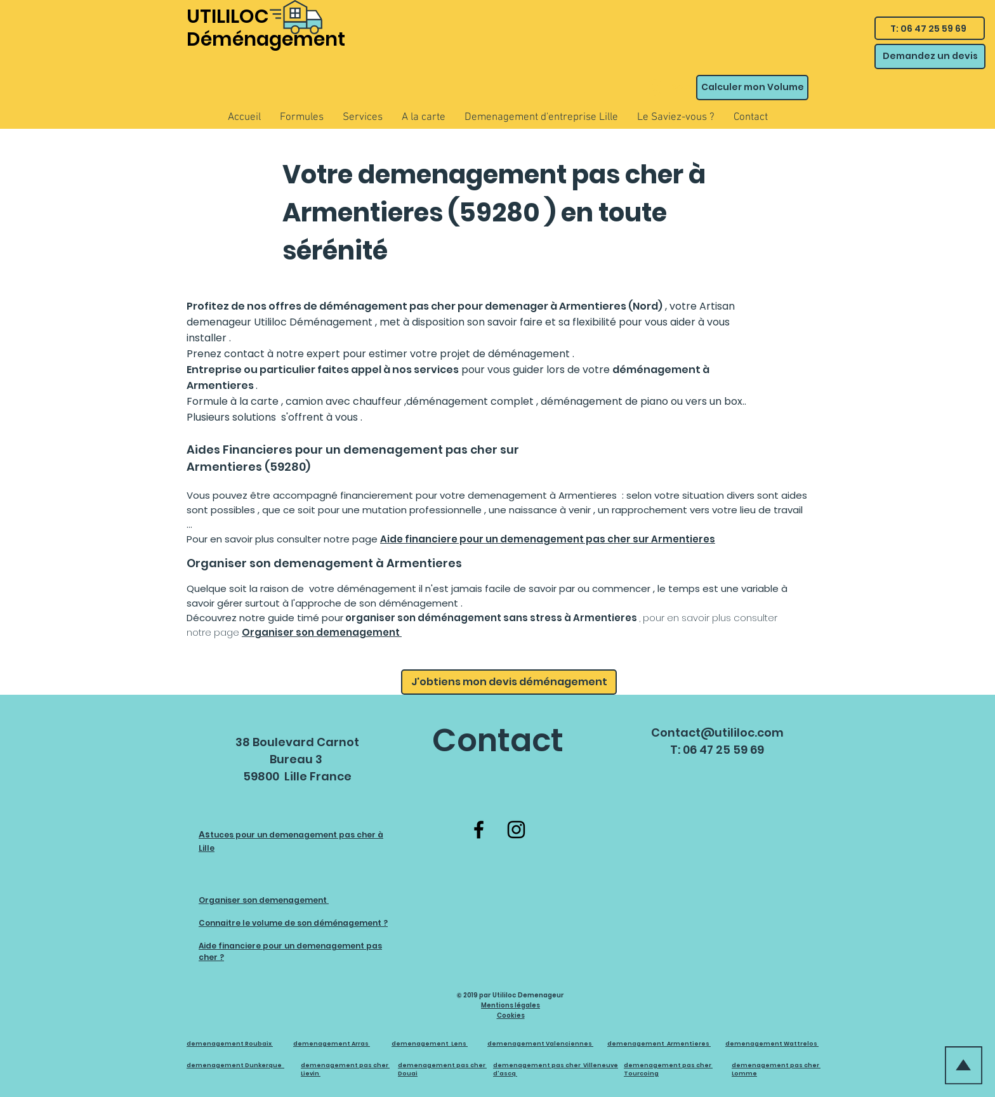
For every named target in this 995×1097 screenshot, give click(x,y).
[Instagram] (516, 829)
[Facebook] (479, 829)
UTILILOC (228, 16)
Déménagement (266, 39)
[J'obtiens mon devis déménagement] (509, 682)
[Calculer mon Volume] (752, 87)
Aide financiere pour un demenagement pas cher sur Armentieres (547, 539)
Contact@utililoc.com (717, 732)
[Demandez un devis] (929, 56)
